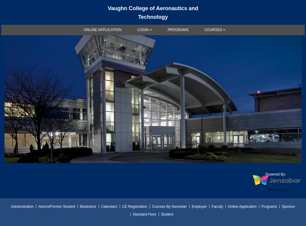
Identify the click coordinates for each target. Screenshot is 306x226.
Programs (269, 207)
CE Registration (134, 207)
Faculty (217, 207)
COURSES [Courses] (213, 30)
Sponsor (288, 207)
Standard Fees (144, 214)
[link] (103, 29)
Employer (199, 207)
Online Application (242, 207)
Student (167, 214)
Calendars (109, 207)
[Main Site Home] (153, 10)
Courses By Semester (169, 207)
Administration (22, 207)
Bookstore (88, 207)
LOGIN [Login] (143, 30)
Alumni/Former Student (56, 207)
